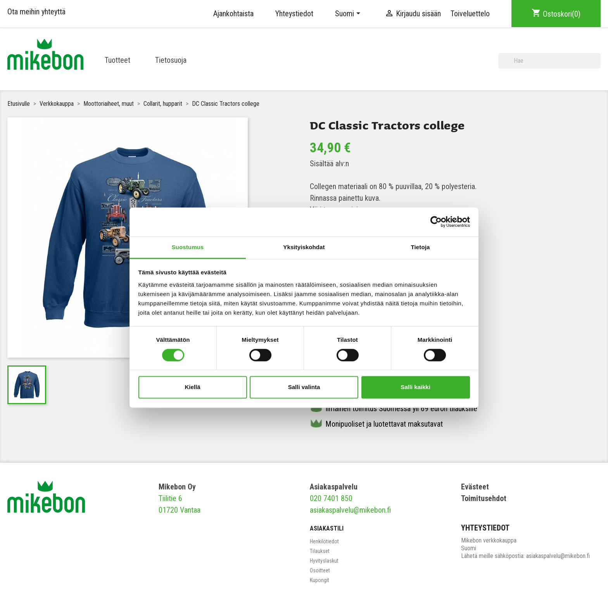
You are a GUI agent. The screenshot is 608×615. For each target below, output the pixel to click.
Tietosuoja (171, 60)
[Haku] (549, 61)
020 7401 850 (331, 498)
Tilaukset (320, 551)
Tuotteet (117, 60)
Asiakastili (327, 528)
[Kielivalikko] (349, 13)
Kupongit (319, 580)
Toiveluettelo (470, 13)
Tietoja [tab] (420, 247)
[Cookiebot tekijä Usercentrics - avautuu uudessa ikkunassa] (436, 221)
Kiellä (192, 387)
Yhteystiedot (294, 13)
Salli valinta (304, 387)
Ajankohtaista (233, 13)
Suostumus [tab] (188, 247)
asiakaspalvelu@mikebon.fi (350, 510)
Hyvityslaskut (324, 561)
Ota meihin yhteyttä (36, 11)
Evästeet (475, 486)
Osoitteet (320, 570)
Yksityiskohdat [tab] (304, 247)
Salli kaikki (415, 387)
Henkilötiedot (324, 541)
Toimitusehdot (483, 498)
